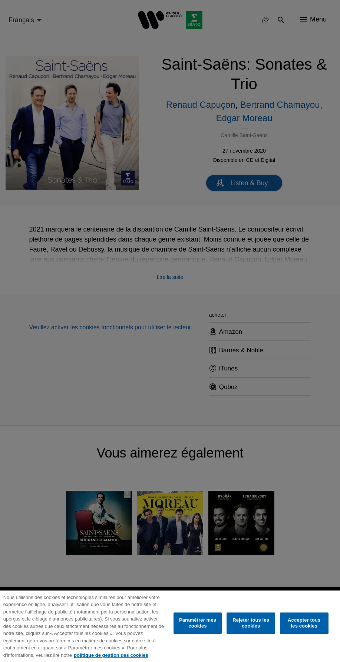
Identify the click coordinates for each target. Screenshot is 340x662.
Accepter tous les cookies (304, 623)
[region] (170, 626)
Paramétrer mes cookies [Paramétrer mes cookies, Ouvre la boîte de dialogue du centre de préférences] (197, 623)
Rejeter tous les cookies (250, 623)
